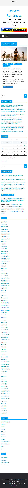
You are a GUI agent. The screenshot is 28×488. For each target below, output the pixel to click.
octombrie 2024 (5, 258)
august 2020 (4, 371)
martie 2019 (4, 413)
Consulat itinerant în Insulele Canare (15, 209)
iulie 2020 (3, 374)
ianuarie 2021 (4, 359)
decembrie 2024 (5, 253)
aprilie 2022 (4, 322)
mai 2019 (3, 408)
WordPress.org (4, 465)
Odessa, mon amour (17, 204)
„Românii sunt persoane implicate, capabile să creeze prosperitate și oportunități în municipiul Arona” (12, 200)
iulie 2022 (3, 315)
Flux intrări (3, 460)
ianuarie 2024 (4, 275)
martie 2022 (4, 325)
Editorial (3, 431)
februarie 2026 (4, 226)
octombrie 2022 (5, 307)
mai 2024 (3, 266)
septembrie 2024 (5, 261)
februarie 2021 (4, 356)
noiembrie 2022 (5, 305)
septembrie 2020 (5, 369)
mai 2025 (3, 244)
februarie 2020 (4, 386)
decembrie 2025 (5, 231)
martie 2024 (4, 271)
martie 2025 (4, 248)
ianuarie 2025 (4, 251)
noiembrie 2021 (5, 334)
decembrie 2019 (5, 391)
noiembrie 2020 (5, 364)
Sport (2, 446)
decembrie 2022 (5, 302)
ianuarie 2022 (4, 329)
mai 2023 (3, 293)
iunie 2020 (3, 376)
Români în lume (6, 66)
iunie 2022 (3, 317)
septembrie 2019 (5, 398)
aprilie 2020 (4, 381)
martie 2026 (4, 224)
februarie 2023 (4, 298)
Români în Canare (18, 63)
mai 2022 (3, 320)
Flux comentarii (5, 462)
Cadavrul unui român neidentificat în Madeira (12, 131)
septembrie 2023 (5, 285)
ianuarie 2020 (4, 388)
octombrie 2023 (5, 283)
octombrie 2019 (5, 396)
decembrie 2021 (5, 332)
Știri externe (4, 449)
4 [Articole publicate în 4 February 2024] (24, 145)
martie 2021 (4, 354)
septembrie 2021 (5, 339)
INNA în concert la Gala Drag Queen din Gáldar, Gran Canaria (12, 74)
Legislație (3, 436)
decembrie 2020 (5, 361)
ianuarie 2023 (4, 300)
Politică (3, 439)
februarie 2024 (4, 273)
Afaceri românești (5, 422)
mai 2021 (3, 349)
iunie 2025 (3, 241)
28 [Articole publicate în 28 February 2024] (10, 157)
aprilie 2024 (4, 268)
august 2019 (4, 401)
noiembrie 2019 (5, 393)
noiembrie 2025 (5, 234)
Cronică (5, 63)
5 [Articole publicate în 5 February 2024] (2, 148)
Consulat (3, 424)
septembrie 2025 (5, 239)
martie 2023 (4, 295)
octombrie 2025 (5, 236)
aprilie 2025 (4, 246)
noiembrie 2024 (5, 256)
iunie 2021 (3, 347)
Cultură (10, 63)
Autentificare (4, 457)
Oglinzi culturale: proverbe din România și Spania (13, 109)
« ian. (2, 161)
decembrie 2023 (5, 278)
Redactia (3, 209)
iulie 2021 (3, 344)
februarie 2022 (4, 327)
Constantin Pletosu (17, 68)
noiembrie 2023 (5, 280)
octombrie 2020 (5, 366)
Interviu (3, 434)
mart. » (6, 161)
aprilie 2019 (4, 411)
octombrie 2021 (5, 337)
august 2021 (4, 342)
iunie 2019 (3, 406)
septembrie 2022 (5, 310)
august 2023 (4, 288)
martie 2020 (4, 384)
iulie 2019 (3, 403)
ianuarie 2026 (4, 229)
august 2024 (4, 263)
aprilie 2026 (4, 221)
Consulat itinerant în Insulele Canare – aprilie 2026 (13, 111)
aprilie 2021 (4, 352)
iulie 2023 (3, 290)
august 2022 (4, 312)
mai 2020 (3, 379)
